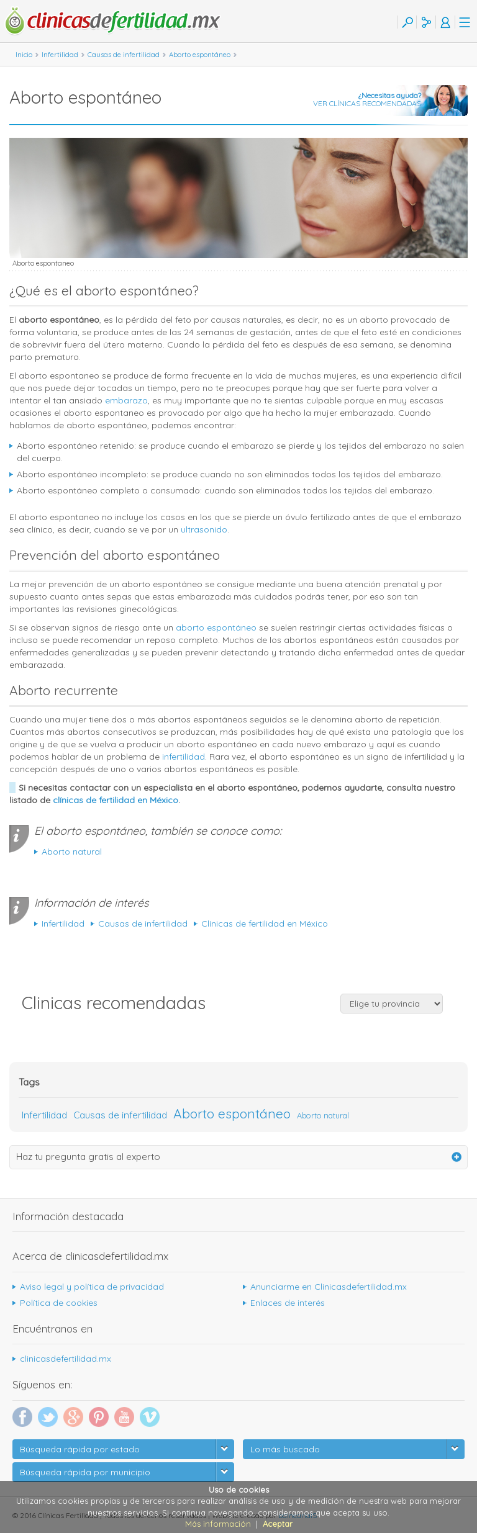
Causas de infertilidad (143, 923)
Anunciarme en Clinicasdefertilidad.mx (328, 1286)
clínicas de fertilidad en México (115, 800)
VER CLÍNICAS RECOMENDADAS (366, 99)
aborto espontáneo (216, 627)
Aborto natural (72, 851)
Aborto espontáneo (232, 1113)
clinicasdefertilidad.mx (65, 1358)
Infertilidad (63, 923)
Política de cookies (59, 1302)
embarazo (126, 400)
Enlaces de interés (287, 1302)
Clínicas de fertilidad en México (264, 923)
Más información (218, 1524)
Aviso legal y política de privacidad (92, 1286)
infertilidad (183, 756)
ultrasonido (204, 529)
